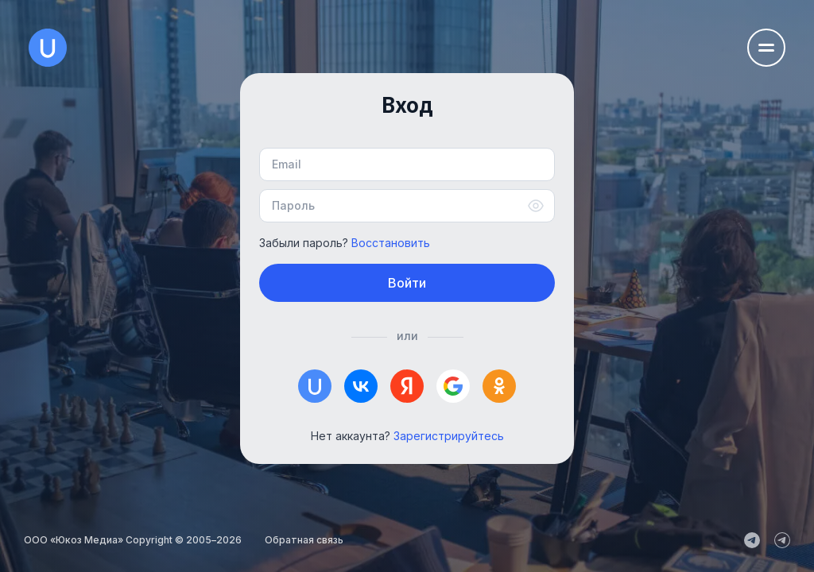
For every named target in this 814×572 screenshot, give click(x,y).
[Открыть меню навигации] (766, 48)
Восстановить (390, 242)
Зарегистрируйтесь (448, 436)
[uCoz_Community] (782, 540)
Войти (407, 283)
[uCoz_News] (752, 540)
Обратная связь (304, 540)
